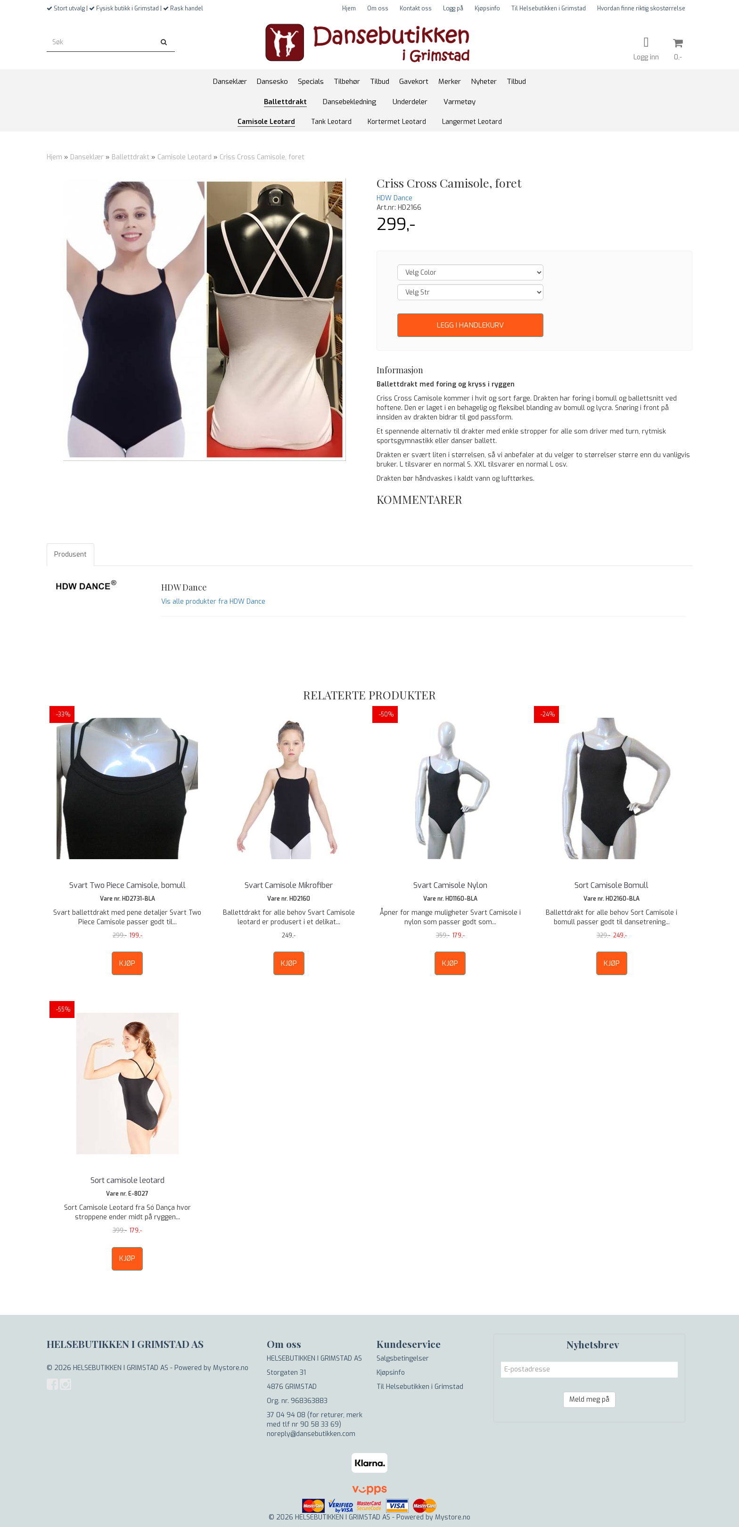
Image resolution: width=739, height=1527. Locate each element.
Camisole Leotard (184, 157)
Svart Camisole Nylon (450, 885)
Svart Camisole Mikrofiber (289, 885)
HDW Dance (394, 198)
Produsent (70, 554)
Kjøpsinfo (487, 8)
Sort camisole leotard (127, 1180)
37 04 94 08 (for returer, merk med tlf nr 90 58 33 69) (314, 1420)
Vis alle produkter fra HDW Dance (213, 601)
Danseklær (87, 157)
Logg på (453, 8)
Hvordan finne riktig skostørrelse (641, 8)
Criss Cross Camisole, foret (262, 157)
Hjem (349, 8)
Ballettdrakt (130, 157)
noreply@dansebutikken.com (311, 1433)
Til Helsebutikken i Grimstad (548, 8)
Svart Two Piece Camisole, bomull (127, 885)
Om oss (377, 8)
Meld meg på (589, 1399)
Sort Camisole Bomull (612, 885)
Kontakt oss (416, 8)
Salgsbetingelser (403, 1358)
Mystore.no (230, 1367)
